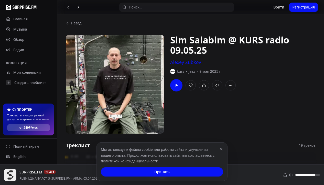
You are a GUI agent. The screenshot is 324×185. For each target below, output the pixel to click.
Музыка (16, 29)
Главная (17, 18)
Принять (161, 171)
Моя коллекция (23, 72)
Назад (73, 23)
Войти (278, 7)
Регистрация (303, 7)
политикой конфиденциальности (129, 161)
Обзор (15, 39)
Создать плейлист (26, 82)
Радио (15, 49)
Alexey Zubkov (185, 62)
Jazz (192, 71)
